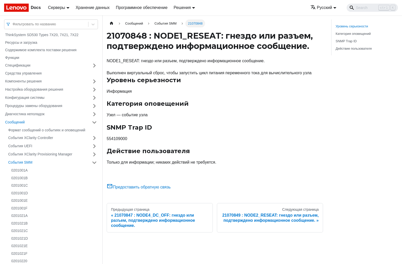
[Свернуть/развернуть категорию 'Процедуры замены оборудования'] (94, 106)
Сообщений (15, 122)
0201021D (19, 238)
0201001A (19, 170)
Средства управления (23, 73)
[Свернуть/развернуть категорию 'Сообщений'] (94, 122)
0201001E (19, 200)
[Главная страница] (111, 23)
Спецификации (18, 65)
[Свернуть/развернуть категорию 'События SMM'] (94, 163)
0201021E (19, 246)
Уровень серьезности (352, 26)
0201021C (19, 231)
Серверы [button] (56, 7)
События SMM (20, 162)
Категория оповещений (353, 34)
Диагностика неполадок (25, 114)
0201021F (19, 253)
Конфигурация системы (24, 98)
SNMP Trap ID (346, 41)
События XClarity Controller (30, 138)
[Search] (372, 8)
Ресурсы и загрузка (21, 42)
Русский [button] (321, 7)
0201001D (19, 193)
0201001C (19, 185)
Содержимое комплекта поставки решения (40, 50)
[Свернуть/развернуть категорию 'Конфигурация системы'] (94, 98)
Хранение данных (93, 7)
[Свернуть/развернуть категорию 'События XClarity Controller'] (94, 138)
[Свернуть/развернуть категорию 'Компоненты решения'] (94, 81)
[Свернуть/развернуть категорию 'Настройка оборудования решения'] (94, 90)
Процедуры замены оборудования (33, 106)
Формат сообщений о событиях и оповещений (46, 130)
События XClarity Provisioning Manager (40, 154)
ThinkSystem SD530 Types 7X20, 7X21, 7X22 (41, 35)
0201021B (19, 223)
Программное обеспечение (142, 7)
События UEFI (20, 146)
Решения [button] (182, 7)
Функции (12, 58)
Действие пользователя (354, 48)
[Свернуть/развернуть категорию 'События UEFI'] (94, 146)
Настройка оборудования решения (34, 89)
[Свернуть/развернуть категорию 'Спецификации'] (94, 65)
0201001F (19, 208)
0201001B (19, 178)
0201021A (19, 216)
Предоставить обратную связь (139, 187)
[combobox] (13, 24)
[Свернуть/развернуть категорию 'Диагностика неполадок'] (94, 114)
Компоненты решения (23, 81)
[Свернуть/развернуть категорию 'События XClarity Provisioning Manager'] (94, 154)
